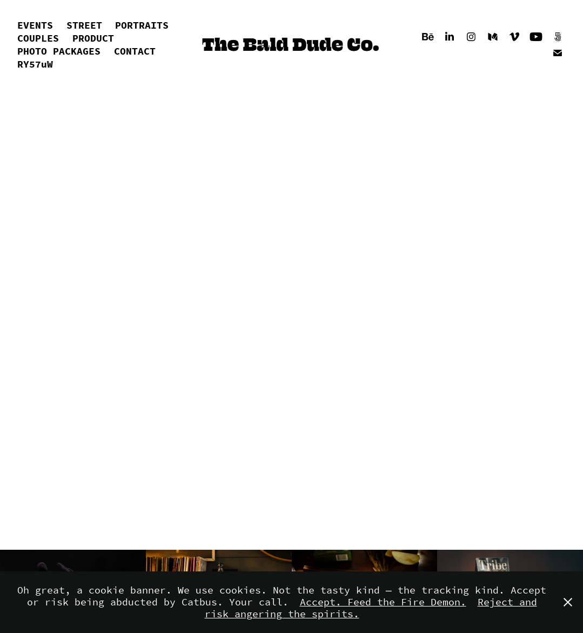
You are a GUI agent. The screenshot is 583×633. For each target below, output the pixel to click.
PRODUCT (93, 38)
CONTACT (135, 51)
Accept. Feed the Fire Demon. (383, 602)
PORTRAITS (142, 25)
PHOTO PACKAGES (58, 51)
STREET (84, 25)
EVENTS (35, 25)
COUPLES (38, 38)
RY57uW (35, 64)
